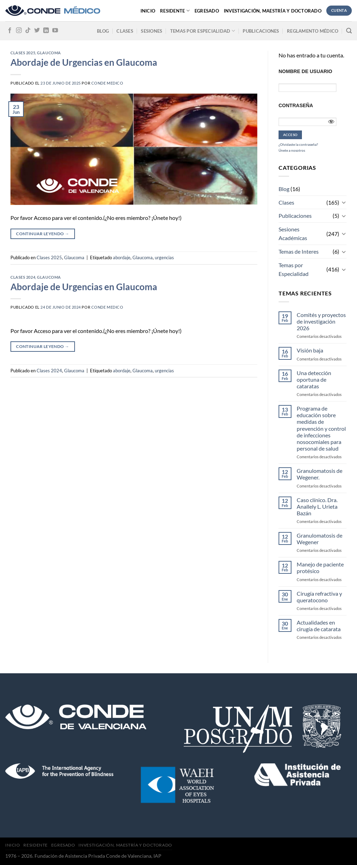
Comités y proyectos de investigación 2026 (321, 321)
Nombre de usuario (305, 71)
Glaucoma (49, 52)
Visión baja (310, 350)
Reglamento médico (312, 31)
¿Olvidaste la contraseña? (298, 144)
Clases (124, 31)
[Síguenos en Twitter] (37, 30)
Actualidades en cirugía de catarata (319, 625)
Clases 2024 (22, 277)
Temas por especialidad (202, 30)
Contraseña (296, 105)
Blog (103, 31)
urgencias (164, 257)
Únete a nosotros (292, 150)
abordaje (121, 257)
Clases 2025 (22, 52)
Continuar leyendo (42, 233)
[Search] (349, 31)
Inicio (147, 11)
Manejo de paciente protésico (320, 567)
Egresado (207, 11)
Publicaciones (261, 31)
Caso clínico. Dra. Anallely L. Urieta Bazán (317, 506)
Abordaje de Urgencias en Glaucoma (83, 62)
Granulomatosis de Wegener (319, 538)
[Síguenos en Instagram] (19, 30)
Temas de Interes (299, 251)
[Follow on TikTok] (28, 30)
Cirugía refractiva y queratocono (319, 596)
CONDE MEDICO (107, 83)
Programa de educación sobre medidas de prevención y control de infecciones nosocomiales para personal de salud (321, 428)
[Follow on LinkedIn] (46, 30)
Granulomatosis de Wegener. (319, 474)
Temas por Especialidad (294, 269)
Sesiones (151, 31)
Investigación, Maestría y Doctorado (272, 11)
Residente (175, 10)
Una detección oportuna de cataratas (314, 379)
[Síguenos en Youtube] (55, 30)
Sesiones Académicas (293, 233)
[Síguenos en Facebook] (10, 30)
